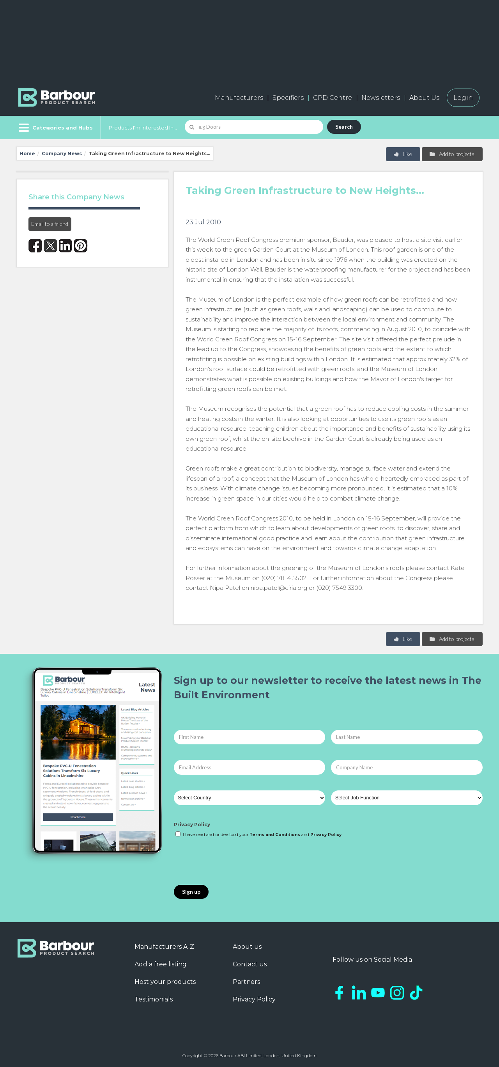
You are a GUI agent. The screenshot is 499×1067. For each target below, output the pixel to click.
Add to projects (451, 154)
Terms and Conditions (275, 834)
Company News (62, 153)
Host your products (165, 981)
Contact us (250, 964)
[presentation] (233, 862)
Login (463, 97)
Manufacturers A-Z (164, 946)
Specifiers (288, 97)
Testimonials (153, 999)
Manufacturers (239, 97)
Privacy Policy (192, 824)
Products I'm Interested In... (143, 127)
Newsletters (380, 97)
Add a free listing (160, 964)
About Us (424, 97)
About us (247, 946)
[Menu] (55, 127)
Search (344, 126)
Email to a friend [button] (49, 223)
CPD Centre (332, 97)
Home (27, 153)
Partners (246, 981)
